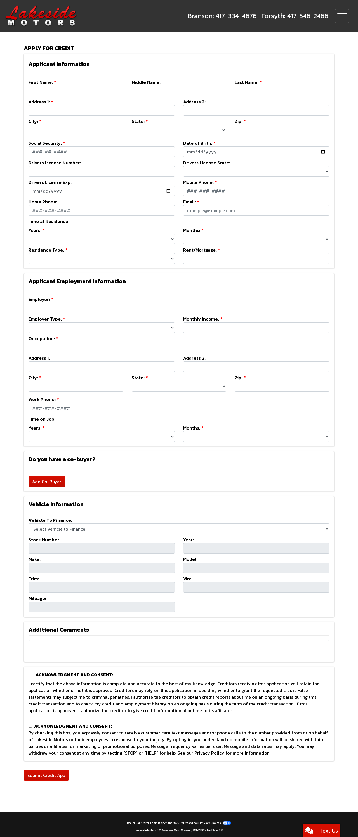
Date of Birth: (197, 143)
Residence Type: (46, 249)
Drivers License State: (206, 162)
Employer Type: (45, 319)
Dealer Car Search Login (142, 823)
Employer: (39, 299)
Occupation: (42, 338)
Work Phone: (42, 399)
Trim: (34, 578)
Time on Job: (42, 419)
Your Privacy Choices (212, 823)
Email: (189, 201)
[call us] (222, 15)
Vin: (187, 578)
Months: (191, 230)
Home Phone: (43, 201)
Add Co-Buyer (46, 481)
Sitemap (186, 823)
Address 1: (39, 101)
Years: (35, 230)
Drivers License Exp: (50, 182)
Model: (190, 559)
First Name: (41, 82)
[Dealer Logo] (58, 16)
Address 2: (194, 101)
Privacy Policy (209, 753)
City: (33, 121)
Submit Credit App (46, 775)
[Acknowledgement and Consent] (30, 674)
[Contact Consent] (30, 726)
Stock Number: (44, 539)
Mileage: (37, 598)
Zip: (238, 121)
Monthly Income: (201, 319)
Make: (35, 559)
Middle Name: (146, 82)
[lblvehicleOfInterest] (179, 528)
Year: (188, 539)
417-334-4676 (214, 830)
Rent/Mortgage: (200, 249)
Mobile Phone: (198, 182)
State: (138, 121)
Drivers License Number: (55, 162)
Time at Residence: (49, 221)
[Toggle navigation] (342, 16)
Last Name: (246, 82)
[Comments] (179, 648)
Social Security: (45, 143)
